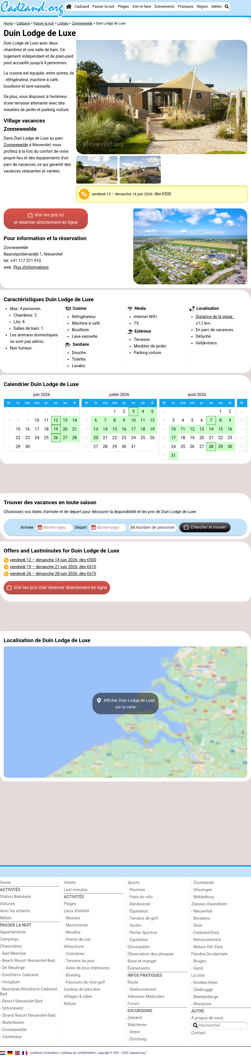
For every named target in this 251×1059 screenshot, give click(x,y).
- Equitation (137, 939)
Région (202, 6)
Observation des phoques (150, 954)
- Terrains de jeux (79, 960)
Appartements (13, 932)
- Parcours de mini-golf (84, 982)
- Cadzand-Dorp (205, 932)
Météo (217, 6)
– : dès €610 (53, 566)
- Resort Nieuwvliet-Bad (21, 1001)
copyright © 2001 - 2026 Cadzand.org (121, 1052)
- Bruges (198, 961)
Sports (133, 882)
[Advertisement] (125, 478)
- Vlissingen (201, 889)
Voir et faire (141, 6)
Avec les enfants (15, 911)
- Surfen (134, 925)
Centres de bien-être (82, 989)
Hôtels (70, 882)
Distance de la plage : (215, 316)
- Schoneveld (11, 1008)
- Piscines (136, 889)
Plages (123, 6)
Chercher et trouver (205, 527)
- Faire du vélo (140, 897)
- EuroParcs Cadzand (19, 974)
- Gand (197, 968)
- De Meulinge (12, 967)
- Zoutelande (202, 882)
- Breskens (200, 918)
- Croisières (74, 953)
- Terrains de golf (142, 918)
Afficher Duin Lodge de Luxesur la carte (125, 703)
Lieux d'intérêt (76, 911)
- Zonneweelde (13, 1029)
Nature (70, 1003)
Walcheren (137, 1024)
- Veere (133, 1032)
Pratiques (185, 6)
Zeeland (134, 1017)
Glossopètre (138, 947)
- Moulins (72, 932)
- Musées (72, 918)
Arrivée (27, 527)
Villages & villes (78, 996)
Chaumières (11, 946)
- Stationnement (141, 989)
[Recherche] (227, 6)
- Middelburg (202, 897)
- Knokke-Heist (204, 982)
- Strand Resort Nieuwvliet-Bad (27, 1015)
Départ (81, 527)
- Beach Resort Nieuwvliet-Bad (27, 960)
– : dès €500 (53, 560)
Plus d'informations (31, 267)
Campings (9, 939)
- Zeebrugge (202, 989)
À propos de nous (207, 1018)
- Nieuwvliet (201, 911)
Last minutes (76, 889)
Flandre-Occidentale (209, 954)
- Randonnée (138, 904)
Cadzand (82, 6)
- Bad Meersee (13, 953)
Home (5, 882)
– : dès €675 (53, 573)
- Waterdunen (12, 1022)
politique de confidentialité (78, 1052)
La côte (198, 975)
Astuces (7, 903)
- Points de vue (77, 939)
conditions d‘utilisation (44, 1052)
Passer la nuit (103, 6)
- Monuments (76, 925)
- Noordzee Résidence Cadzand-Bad (29, 991)
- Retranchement (206, 939)
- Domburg (137, 1039)
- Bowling (72, 975)
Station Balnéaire (15, 896)
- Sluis (196, 925)
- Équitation (137, 911)
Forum (133, 1003)
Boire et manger (142, 961)
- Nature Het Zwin (207, 947)
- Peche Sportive (142, 932)
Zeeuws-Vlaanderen (209, 904)
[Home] (69, 6)
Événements (165, 6)
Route (132, 982)
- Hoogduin (10, 982)
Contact (198, 1032)
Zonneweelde (16, 144)
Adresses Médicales (145, 996)
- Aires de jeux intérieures (87, 968)
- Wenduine (201, 1004)
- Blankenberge (204, 996)
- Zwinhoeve (11, 1036)
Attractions (74, 946)
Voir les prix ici (46, 219)
